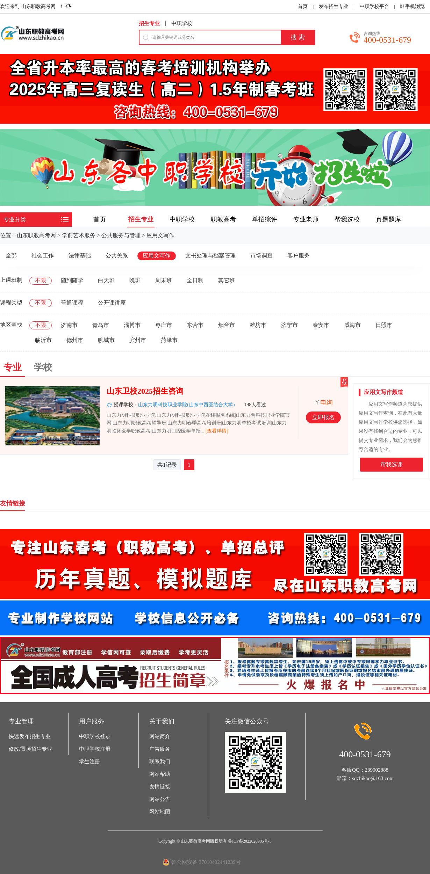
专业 (12, 367)
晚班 (135, 280)
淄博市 (132, 325)
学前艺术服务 (78, 235)
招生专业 (149, 23)
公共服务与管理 (121, 235)
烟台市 (226, 325)
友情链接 (159, 786)
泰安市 (321, 325)
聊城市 (106, 340)
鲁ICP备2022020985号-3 (250, 841)
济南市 (69, 325)
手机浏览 (415, 6)
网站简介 (159, 736)
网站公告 (159, 799)
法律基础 (80, 255)
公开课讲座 (112, 303)
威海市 (352, 325)
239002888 (377, 770)
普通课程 (72, 303)
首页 (303, 6)
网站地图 (159, 812)
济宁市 (289, 325)
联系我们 (159, 761)
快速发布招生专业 (30, 736)
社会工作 (42, 255)
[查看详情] (217, 431)
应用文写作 (160, 235)
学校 (43, 367)
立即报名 (323, 417)
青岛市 (100, 325)
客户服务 (298, 255)
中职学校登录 (94, 736)
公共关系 (117, 255)
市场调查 (261, 255)
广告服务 (159, 749)
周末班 (163, 280)
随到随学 (72, 280)
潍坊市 (258, 325)
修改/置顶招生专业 (30, 749)
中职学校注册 (94, 749)
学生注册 (89, 761)
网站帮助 (159, 774)
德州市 (74, 340)
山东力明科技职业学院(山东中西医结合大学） (188, 404)
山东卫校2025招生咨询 (145, 391)
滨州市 (137, 340)
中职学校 (181, 23)
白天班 (106, 280)
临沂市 (43, 340)
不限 (40, 280)
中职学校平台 (374, 6)
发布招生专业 (333, 6)
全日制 (195, 280)
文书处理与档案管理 (210, 255)
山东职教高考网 (38, 6)
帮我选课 (391, 464)
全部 (11, 255)
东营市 (195, 325)
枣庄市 (163, 325)
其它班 (226, 280)
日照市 (383, 325)
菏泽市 (169, 340)
